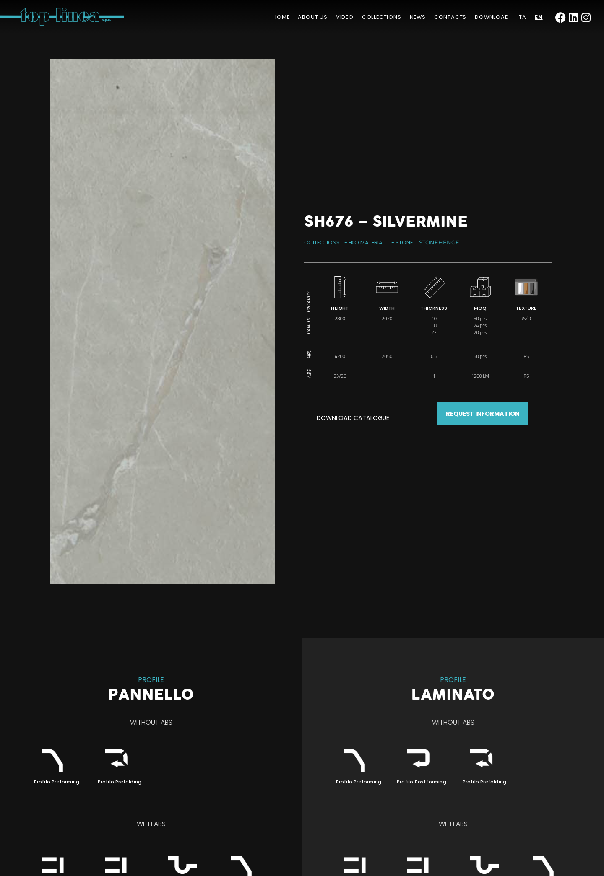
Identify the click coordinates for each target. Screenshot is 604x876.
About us (312, 17)
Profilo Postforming (421, 781)
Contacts (450, 17)
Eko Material (367, 242)
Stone (404, 242)
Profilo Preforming (57, 781)
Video (345, 17)
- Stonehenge (437, 242)
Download (492, 17)
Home (281, 17)
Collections (381, 17)
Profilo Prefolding (120, 781)
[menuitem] (522, 17)
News (418, 17)
